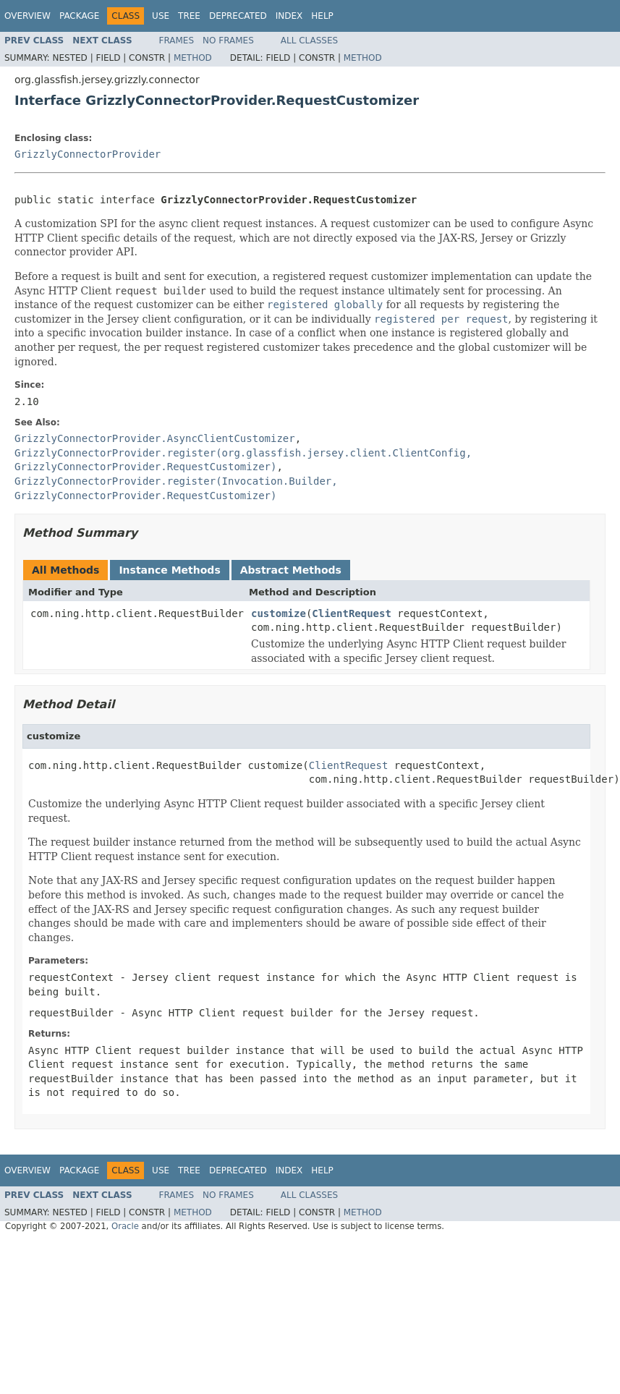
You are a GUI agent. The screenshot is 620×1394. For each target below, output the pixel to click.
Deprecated (238, 16)
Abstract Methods (290, 570)
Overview (27, 16)
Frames (177, 40)
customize (278, 613)
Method (193, 58)
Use (160, 16)
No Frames (228, 40)
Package (79, 16)
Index (289, 16)
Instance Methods (169, 570)
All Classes (309, 40)
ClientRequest (351, 613)
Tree (189, 16)
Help (322, 16)
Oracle (125, 1226)
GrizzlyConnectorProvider (87, 154)
